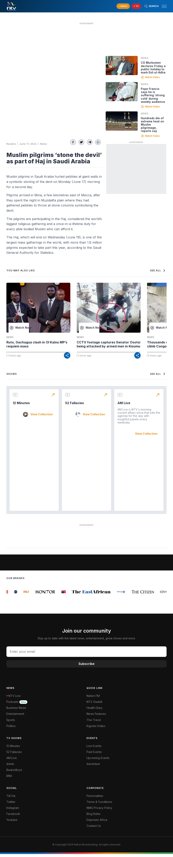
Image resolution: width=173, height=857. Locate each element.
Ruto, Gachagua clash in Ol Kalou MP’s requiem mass (36, 344)
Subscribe (86, 667)
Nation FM (93, 698)
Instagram (12, 810)
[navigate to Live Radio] (123, 6)
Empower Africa (96, 822)
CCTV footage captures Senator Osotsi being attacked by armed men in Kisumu (108, 344)
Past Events (94, 755)
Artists (10, 767)
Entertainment (15, 717)
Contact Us (93, 828)
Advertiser (93, 767)
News (43, 143)
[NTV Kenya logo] (11, 6)
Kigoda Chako (95, 729)
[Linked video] (122, 65)
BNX (9, 779)
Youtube (11, 822)
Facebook (13, 816)
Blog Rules (93, 816)
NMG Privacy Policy (99, 810)
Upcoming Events (97, 761)
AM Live (123, 406)
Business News (16, 710)
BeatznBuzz (14, 773)
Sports (10, 723)
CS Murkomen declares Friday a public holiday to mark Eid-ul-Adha (153, 67)
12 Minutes (21, 406)
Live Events (93, 749)
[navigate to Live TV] (136, 6)
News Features (96, 717)
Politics (11, 729)
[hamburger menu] (164, 6)
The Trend (93, 723)
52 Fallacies (74, 406)
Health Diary (94, 710)
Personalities (94, 798)
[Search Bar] (151, 6)
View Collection (41, 417)
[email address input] (86, 655)
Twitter (10, 804)
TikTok (11, 798)
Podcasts (16, 704)
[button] (163, 6)
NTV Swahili (94, 704)
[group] (8, 594)
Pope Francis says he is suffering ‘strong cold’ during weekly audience (153, 95)
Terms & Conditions (99, 804)
